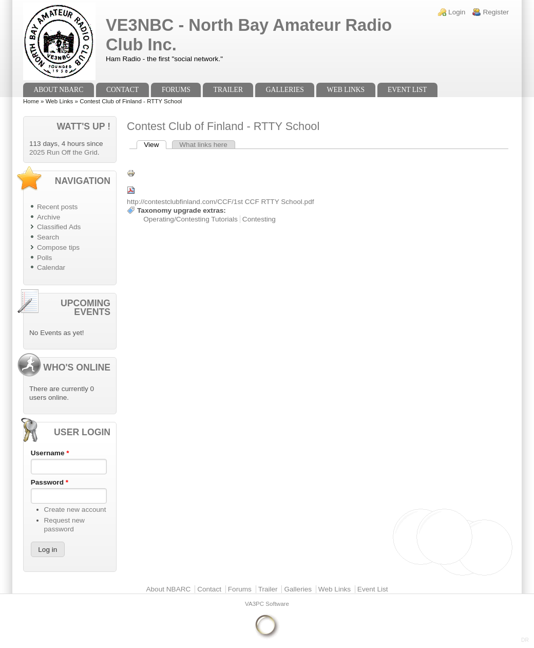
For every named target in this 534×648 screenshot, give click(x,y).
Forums (176, 90)
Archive (48, 217)
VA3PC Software (267, 604)
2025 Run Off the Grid (63, 152)
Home (31, 101)
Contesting (259, 219)
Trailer (228, 90)
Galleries (285, 90)
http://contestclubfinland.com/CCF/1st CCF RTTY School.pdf (220, 202)
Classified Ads (59, 227)
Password (49, 482)
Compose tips (58, 247)
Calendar (51, 267)
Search (48, 237)
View (155, 145)
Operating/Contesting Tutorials (190, 219)
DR (525, 640)
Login (456, 12)
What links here (203, 145)
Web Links (346, 90)
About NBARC (58, 90)
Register (496, 12)
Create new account (75, 509)
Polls (44, 258)
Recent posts (57, 207)
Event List (407, 90)
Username (50, 453)
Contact (122, 90)
